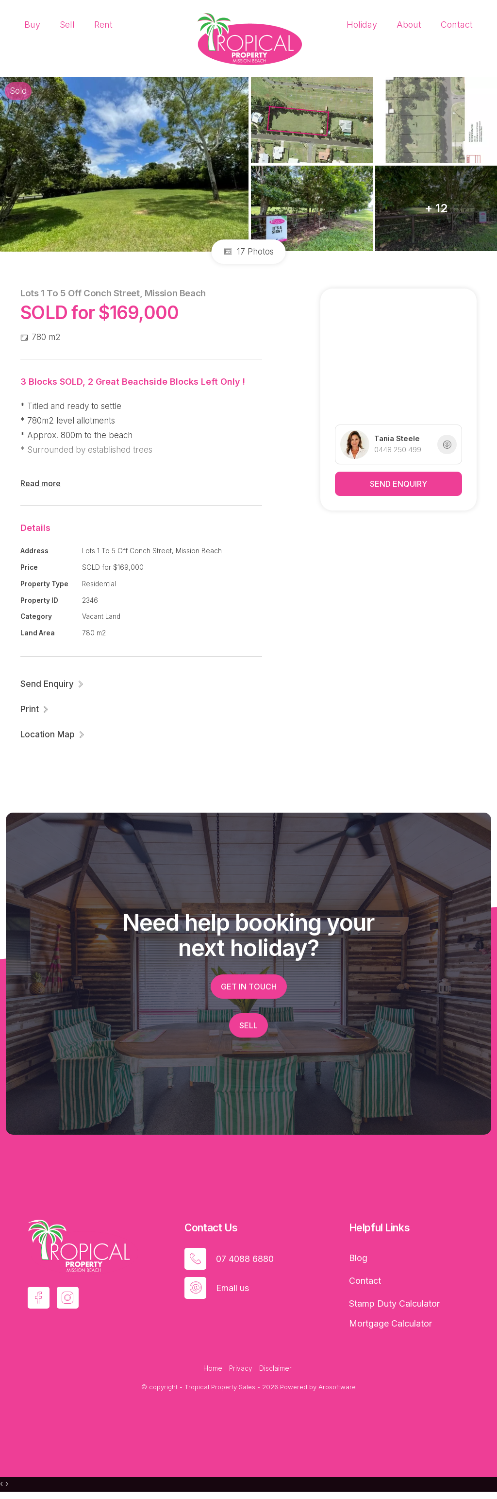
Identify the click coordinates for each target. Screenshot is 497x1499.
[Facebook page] (39, 1298)
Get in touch (249, 986)
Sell (67, 24)
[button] (35, 709)
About (409, 24)
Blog (358, 1258)
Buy (32, 24)
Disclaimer (275, 1368)
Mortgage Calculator (390, 1323)
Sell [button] (248, 1025)
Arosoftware (337, 1387)
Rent (103, 24)
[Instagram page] (68, 1298)
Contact (457, 24)
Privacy (240, 1368)
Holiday (362, 24)
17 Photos (249, 251)
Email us (232, 1288)
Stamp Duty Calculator (394, 1303)
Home (212, 1368)
